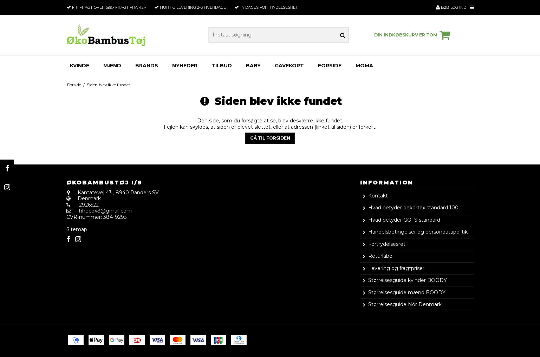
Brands (146, 65)
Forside (329, 65)
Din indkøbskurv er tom (413, 35)
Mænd (112, 65)
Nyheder (184, 65)
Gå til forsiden (270, 138)
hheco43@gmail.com (105, 211)
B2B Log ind (451, 7)
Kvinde (79, 65)
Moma (364, 65)
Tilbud (222, 65)
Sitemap (76, 229)
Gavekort (289, 65)
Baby (253, 65)
